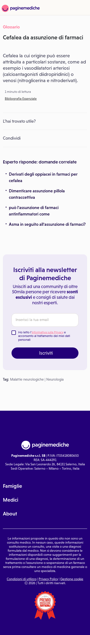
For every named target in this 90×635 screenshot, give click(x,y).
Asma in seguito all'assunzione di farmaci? (47, 224)
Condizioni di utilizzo (21, 579)
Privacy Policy (48, 579)
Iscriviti (46, 353)
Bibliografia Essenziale (21, 98)
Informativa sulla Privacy (47, 332)
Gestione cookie (71, 579)
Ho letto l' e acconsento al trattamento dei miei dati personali (44, 336)
